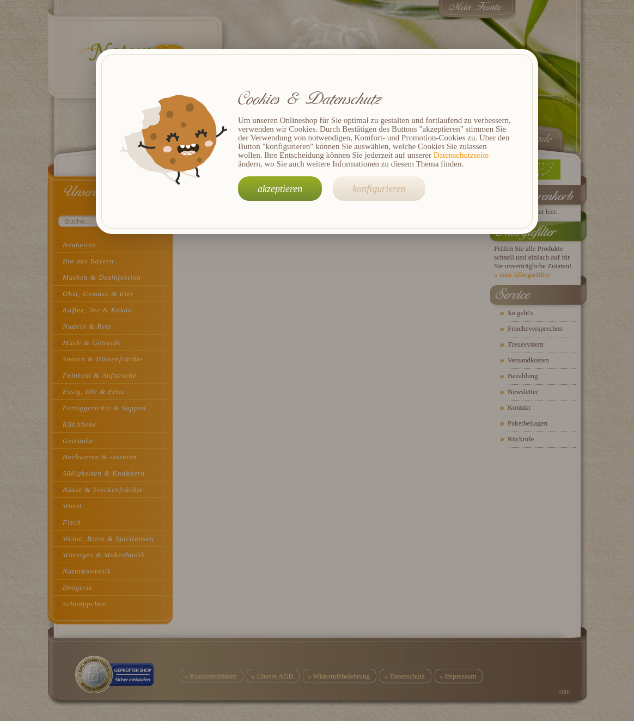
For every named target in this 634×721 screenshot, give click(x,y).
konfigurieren (378, 188)
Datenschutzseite (461, 155)
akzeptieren (280, 188)
